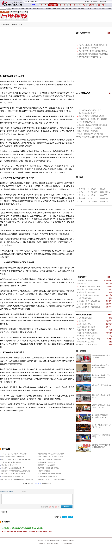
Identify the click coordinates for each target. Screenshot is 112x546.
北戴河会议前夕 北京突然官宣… (12, 462)
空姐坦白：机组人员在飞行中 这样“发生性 (92, 45)
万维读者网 (5, 24)
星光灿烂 (81, 8)
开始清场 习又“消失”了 (9, 465)
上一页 (65, 517)
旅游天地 (102, 8)
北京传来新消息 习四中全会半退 (12, 476)
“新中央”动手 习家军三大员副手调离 (50, 456)
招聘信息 (59, 541)
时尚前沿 (95, 8)
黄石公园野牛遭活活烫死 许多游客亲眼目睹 (93, 137)
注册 (56, 507)
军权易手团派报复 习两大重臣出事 (50, 474)
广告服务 (86, 1)
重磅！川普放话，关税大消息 (88, 48)
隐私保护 (71, 541)
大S (103, 189)
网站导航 (65, 541)
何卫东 (93, 195)
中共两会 (94, 201)
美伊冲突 (82, 189)
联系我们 (95, 1)
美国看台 (55, 8)
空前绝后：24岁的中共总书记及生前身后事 (15, 471)
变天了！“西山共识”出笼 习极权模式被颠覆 (16, 459)
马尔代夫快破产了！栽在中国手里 (89, 57)
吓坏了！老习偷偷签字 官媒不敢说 (50, 459)
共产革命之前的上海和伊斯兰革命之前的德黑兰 (17, 479)
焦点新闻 (21, 8)
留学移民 (68, 8)
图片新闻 (28, 8)
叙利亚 (104, 195)
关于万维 (104, 1)
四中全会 (82, 195)
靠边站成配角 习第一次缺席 (47, 476)
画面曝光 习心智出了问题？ (47, 465)
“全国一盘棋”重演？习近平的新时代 (90, 134)
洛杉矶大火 (106, 192)
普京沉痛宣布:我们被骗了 (87, 113)
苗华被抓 (105, 198)
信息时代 (75, 8)
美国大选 (105, 201)
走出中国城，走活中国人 (46, 462)
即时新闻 (15, 8)
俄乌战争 (94, 189)
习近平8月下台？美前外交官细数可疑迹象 (92, 51)
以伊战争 (82, 192)
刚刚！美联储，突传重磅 (86, 122)
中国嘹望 (48, 8)
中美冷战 (82, 198)
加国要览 (61, 8)
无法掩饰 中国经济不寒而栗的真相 (13, 474)
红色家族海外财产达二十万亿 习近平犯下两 (93, 54)
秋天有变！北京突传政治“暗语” (48, 468)
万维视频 (35, 8)
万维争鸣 (108, 8)
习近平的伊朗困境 (44, 471)
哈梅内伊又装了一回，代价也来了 (12, 456)
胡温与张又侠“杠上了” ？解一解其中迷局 (52, 479)
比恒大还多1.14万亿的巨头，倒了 (89, 110)
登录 (50, 507)
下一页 (70, 517)
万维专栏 (94, 192)
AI (91, 198)
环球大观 (41, 8)
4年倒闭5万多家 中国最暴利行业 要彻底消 (92, 119)
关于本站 (40, 541)
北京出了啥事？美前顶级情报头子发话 (51, 454)
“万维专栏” (38, 483)
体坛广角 (88, 8)
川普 (80, 201)
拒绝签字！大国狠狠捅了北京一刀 (12, 468)
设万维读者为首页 (33, 1)
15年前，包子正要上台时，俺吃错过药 (14, 454)
